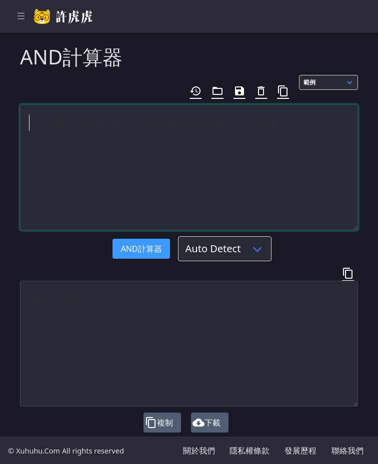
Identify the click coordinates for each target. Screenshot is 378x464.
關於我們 (199, 450)
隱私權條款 (250, 450)
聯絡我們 (348, 450)
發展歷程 (300, 450)
